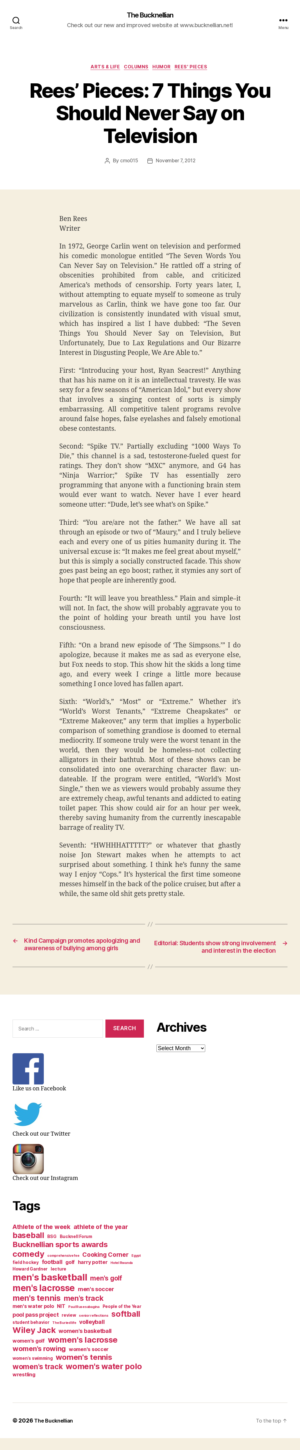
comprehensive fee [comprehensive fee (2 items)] (63, 1268)
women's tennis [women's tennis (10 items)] (84, 1369)
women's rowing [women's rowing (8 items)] (39, 1360)
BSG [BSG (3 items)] (52, 1248)
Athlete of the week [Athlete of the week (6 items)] (41, 1238)
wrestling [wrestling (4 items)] (24, 1386)
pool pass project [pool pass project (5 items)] (35, 1326)
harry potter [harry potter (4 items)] (93, 1274)
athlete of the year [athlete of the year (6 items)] (101, 1238)
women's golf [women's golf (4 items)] (29, 1353)
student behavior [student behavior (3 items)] (31, 1334)
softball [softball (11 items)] (125, 1325)
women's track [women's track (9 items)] (38, 1378)
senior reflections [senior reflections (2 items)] (93, 1327)
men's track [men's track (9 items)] (84, 1310)
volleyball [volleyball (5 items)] (91, 1333)
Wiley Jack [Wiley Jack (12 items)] (34, 1342)
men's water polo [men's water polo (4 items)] (33, 1318)
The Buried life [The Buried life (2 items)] (64, 1335)
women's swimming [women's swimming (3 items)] (33, 1370)
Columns (136, 68)
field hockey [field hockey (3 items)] (26, 1274)
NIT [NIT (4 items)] (61, 1318)
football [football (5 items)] (52, 1274)
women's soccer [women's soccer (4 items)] (89, 1361)
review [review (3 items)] (69, 1327)
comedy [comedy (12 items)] (28, 1266)
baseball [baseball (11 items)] (28, 1247)
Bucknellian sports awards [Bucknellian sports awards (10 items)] (60, 1256)
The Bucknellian (149, 15)
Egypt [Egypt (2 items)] (136, 1268)
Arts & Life (101, 68)
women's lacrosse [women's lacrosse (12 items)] (83, 1351)
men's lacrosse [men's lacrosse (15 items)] (44, 1300)
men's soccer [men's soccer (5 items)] (96, 1301)
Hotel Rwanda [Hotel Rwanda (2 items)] (121, 1275)
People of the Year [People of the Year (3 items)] (122, 1318)
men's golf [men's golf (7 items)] (106, 1290)
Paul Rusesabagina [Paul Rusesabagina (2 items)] (83, 1319)
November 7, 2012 (176, 163)
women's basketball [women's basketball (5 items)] (85, 1342)
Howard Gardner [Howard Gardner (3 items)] (30, 1280)
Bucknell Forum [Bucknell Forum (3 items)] (76, 1248)
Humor (164, 68)
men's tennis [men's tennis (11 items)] (37, 1310)
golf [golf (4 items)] (70, 1274)
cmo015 (127, 163)
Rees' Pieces (197, 68)
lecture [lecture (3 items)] (58, 1280)
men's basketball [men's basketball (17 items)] (50, 1289)
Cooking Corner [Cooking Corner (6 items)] (105, 1266)
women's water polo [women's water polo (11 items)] (104, 1378)
